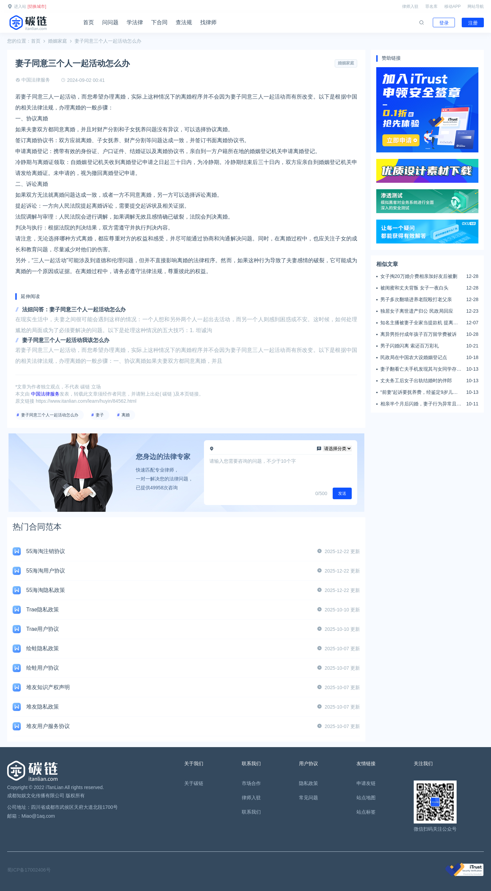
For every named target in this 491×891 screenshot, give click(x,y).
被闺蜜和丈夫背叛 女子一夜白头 (414, 288)
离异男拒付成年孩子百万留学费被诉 (418, 334)
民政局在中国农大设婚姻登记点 (413, 357)
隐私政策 (308, 783)
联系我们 (251, 812)
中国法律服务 (35, 80)
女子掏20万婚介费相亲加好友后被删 (418, 276)
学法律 (135, 22)
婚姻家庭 (57, 41)
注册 (473, 23)
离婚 (126, 415)
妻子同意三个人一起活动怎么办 (49, 415)
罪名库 (431, 6)
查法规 (184, 22)
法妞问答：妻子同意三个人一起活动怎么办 (74, 309)
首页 (88, 22)
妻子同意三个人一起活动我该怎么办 (65, 340)
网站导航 (476, 6)
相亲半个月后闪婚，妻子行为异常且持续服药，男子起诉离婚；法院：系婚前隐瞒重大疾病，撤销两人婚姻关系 (420, 404)
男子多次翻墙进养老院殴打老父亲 (416, 299)
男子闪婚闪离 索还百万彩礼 (409, 345)
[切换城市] (37, 6)
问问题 (110, 22)
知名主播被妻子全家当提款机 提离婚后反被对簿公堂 (419, 323)
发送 (342, 493)
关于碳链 (193, 783)
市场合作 (251, 783)
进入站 (20, 6)
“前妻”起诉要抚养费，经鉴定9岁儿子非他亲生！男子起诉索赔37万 (419, 392)
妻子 (100, 415)
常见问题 (308, 797)
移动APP (452, 6)
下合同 (159, 22)
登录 (444, 23)
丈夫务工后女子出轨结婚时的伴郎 (416, 380)
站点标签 (366, 812)
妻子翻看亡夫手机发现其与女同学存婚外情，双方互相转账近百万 (420, 369)
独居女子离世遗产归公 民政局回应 (416, 311)
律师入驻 (410, 6)
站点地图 (366, 797)
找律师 (208, 22)
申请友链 (366, 783)
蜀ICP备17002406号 (29, 870)
